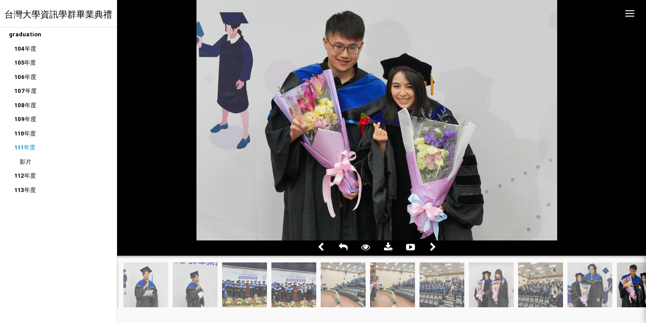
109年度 (25, 119)
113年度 (25, 190)
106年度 (25, 77)
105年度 (25, 62)
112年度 (25, 175)
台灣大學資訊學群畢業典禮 (58, 14)
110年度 (25, 133)
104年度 (25, 48)
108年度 (25, 105)
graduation (25, 34)
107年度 (25, 91)
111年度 (24, 147)
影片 (25, 162)
